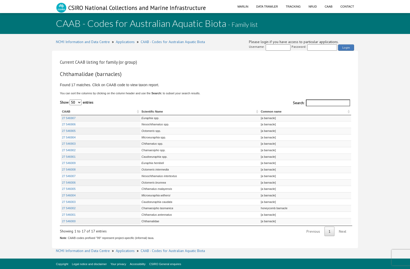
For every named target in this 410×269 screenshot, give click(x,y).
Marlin (242, 6)
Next (342, 231)
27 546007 (69, 176)
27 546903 (69, 143)
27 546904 (69, 137)
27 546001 (69, 214)
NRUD (313, 6)
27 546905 (69, 130)
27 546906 (69, 124)
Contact (347, 6)
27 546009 (69, 163)
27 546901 (69, 156)
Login (346, 47)
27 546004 (69, 195)
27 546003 (69, 201)
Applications (125, 41)
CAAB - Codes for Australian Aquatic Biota (173, 41)
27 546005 (69, 188)
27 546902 (69, 150)
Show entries (76, 102)
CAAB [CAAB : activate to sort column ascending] (66, 111)
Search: (321, 103)
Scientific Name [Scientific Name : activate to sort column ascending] (128, 111)
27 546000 (69, 221)
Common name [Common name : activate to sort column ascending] (260, 111)
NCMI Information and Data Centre (83, 41)
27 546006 (69, 182)
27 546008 (69, 169)
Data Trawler (267, 6)
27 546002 (69, 208)
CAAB (329, 6)
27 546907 (69, 118)
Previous (313, 231)
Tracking (293, 6)
